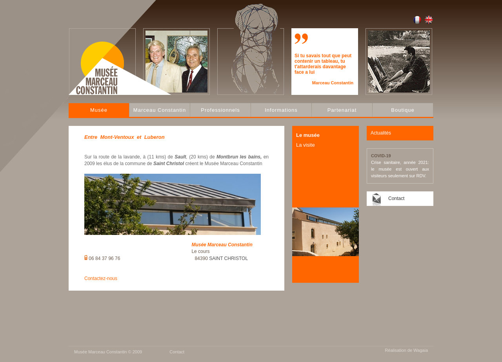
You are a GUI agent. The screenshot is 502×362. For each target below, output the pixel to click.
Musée (98, 110)
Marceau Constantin (159, 110)
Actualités (381, 133)
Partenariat (342, 110)
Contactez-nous (100, 278)
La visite (305, 145)
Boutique (402, 110)
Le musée (308, 135)
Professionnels (220, 110)
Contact (396, 198)
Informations (281, 110)
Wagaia (420, 350)
